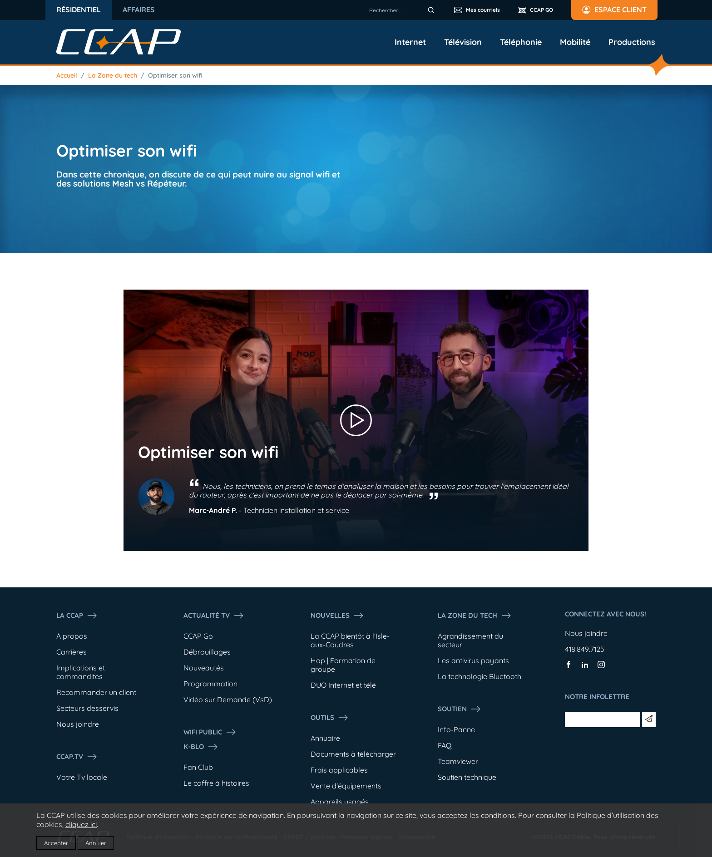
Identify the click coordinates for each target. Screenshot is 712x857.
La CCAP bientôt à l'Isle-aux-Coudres (350, 640)
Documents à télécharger (353, 753)
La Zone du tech (112, 75)
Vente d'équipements (346, 785)
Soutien (459, 709)
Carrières (71, 651)
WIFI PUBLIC (210, 732)
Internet (410, 42)
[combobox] (403, 10)
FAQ (444, 745)
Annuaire (325, 738)
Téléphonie (521, 42)
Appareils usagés (340, 801)
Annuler (95, 843)
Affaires (139, 9)
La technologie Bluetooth (479, 676)
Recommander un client (96, 692)
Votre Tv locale (81, 777)
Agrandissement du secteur (470, 640)
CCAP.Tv (77, 756)
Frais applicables (339, 769)
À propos (71, 635)
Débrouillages (207, 651)
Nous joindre (77, 724)
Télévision (463, 42)
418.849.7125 (584, 649)
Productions (631, 42)
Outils (330, 717)
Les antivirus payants (473, 660)
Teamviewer (458, 761)
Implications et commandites (80, 672)
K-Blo (200, 746)
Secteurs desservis (87, 708)
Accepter (56, 843)
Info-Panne (456, 729)
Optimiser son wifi (175, 75)
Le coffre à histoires (216, 783)
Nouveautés (203, 667)
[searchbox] (403, 10)
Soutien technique (467, 777)
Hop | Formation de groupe (343, 665)
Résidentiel (78, 9)
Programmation (210, 683)
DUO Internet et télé (343, 685)
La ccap (77, 615)
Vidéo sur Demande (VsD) (227, 699)
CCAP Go (198, 635)
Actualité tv (213, 615)
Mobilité (575, 42)
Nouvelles (337, 615)
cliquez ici (81, 824)
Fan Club (198, 767)
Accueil (66, 75)
